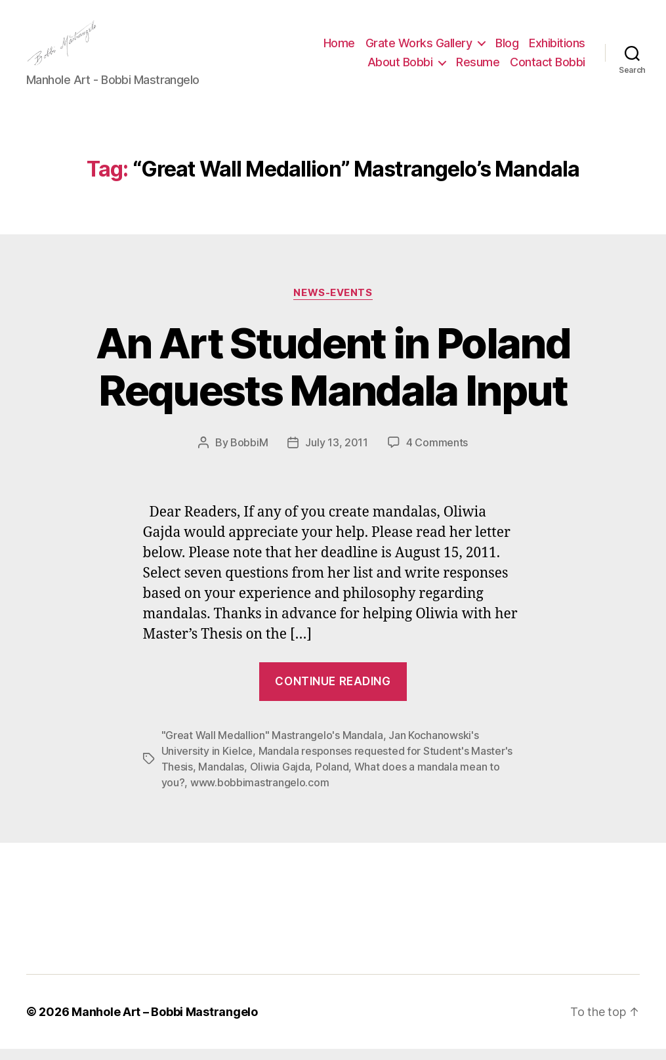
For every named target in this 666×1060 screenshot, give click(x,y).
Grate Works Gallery (418, 48)
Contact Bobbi (547, 68)
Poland (332, 777)
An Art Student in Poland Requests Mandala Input (333, 377)
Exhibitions (557, 48)
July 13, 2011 (336, 453)
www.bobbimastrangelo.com (259, 793)
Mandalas (221, 777)
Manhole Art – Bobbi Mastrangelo (165, 1023)
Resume (477, 68)
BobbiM (249, 453)
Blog (506, 48)
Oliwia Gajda (280, 777)
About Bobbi (400, 68)
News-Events (332, 303)
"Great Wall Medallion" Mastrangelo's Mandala (272, 746)
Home (339, 48)
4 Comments (437, 453)
